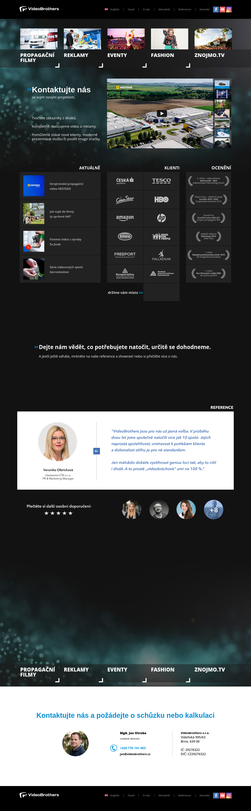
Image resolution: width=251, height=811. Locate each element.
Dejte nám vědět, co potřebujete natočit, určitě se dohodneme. (125, 347)
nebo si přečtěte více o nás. (156, 356)
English (112, 9)
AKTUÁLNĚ (89, 168)
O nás (146, 9)
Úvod (131, 9)
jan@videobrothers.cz (135, 754)
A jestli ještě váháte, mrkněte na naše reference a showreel (86, 356)
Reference (184, 9)
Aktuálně (164, 9)
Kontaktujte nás (59, 89)
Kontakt (205, 9)
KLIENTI (172, 168)
